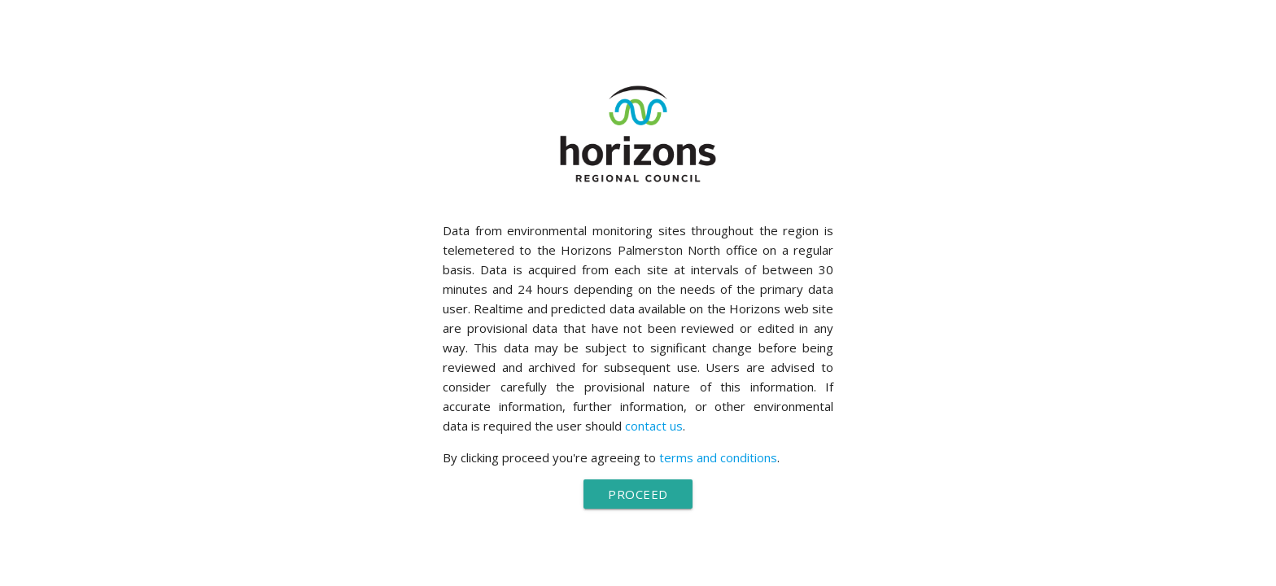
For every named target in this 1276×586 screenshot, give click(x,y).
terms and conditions (718, 457)
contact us (654, 426)
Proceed (638, 494)
